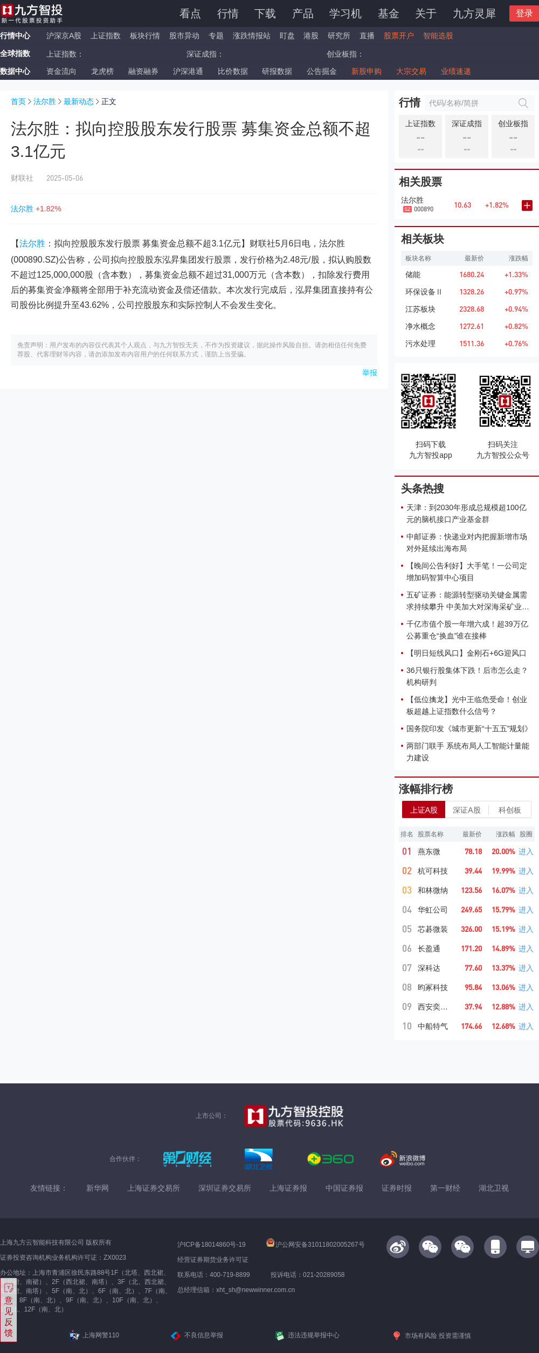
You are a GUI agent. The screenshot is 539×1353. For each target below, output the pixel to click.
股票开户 (399, 35)
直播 (367, 35)
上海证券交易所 (153, 1188)
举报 (369, 372)
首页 (18, 101)
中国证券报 (344, 1188)
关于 (426, 13)
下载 (265, 13)
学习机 (345, 13)
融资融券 (143, 71)
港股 (311, 35)
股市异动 (184, 35)
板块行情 (145, 35)
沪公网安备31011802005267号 (315, 1244)
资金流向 (61, 71)
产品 (303, 13)
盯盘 (287, 35)
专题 (217, 35)
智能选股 (438, 35)
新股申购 (366, 71)
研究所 (339, 35)
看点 (190, 13)
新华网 (97, 1188)
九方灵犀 (474, 13)
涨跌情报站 (252, 35)
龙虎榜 (102, 71)
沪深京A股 (63, 35)
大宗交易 (411, 71)
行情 (228, 13)
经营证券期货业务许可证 (212, 1259)
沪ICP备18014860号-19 (211, 1244)
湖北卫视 (494, 1188)
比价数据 (233, 71)
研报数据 (277, 71)
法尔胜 (44, 101)
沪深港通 (188, 71)
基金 (388, 13)
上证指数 (106, 35)
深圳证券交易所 (224, 1188)
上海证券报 (288, 1188)
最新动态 (79, 101)
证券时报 (397, 1188)
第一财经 (445, 1188)
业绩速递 (456, 71)
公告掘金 (322, 71)
